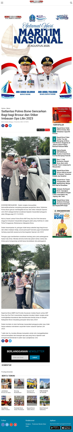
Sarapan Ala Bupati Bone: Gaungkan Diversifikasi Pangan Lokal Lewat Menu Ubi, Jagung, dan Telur (61, 192)
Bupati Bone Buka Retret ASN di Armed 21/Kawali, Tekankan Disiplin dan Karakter (61, 173)
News (8, 108)
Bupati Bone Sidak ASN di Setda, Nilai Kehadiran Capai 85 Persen (61, 130)
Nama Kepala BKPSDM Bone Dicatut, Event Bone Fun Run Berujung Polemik (61, 153)
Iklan (27, 426)
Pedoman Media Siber (39, 424)
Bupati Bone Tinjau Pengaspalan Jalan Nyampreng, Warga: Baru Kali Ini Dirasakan (61, 182)
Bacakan (40, 130)
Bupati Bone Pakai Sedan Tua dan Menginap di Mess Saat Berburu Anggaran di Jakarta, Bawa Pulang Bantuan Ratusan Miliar (61, 141)
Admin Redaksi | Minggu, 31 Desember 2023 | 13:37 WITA (14, 122)
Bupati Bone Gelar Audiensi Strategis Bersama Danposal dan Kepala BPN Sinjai (61, 203)
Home (3, 108)
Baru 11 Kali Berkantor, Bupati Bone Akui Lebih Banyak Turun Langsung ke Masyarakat (61, 163)
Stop (47, 130)
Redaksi (28, 424)
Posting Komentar (7, 372)
